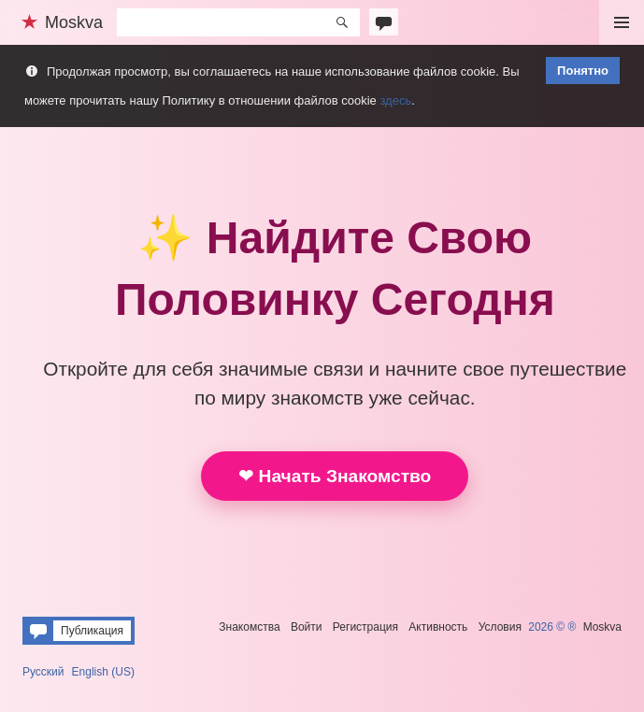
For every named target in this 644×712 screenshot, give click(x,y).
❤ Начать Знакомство (334, 476)
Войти (306, 627)
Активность (437, 627)
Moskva (602, 627)
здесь (395, 100)
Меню (621, 22)
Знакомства (249, 627)
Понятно (582, 71)
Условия (500, 627)
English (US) (103, 671)
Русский (43, 671)
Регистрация (365, 627)
